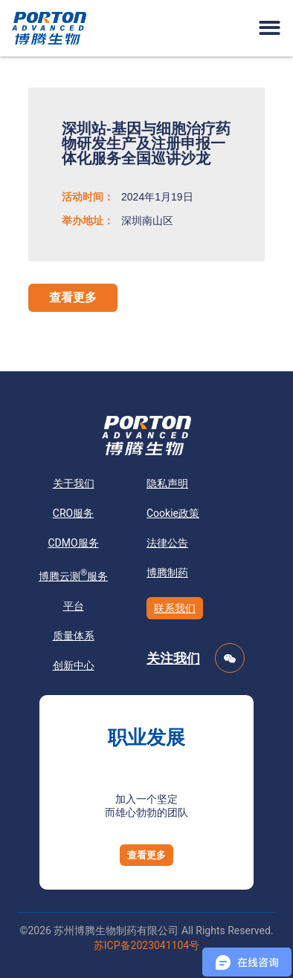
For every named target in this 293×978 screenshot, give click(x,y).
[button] (269, 27)
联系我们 (175, 608)
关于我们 (73, 483)
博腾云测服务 (73, 574)
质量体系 (73, 636)
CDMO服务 (73, 543)
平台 (73, 606)
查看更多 (73, 297)
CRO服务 (73, 513)
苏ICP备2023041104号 (146, 945)
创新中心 (73, 665)
